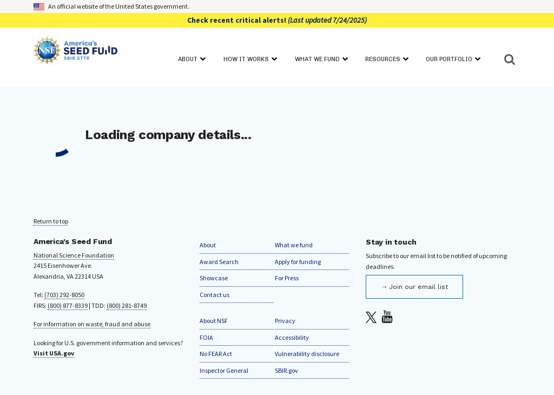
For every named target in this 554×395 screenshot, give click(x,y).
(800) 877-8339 (68, 305)
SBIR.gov (286, 370)
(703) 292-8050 (64, 295)
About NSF (214, 321)
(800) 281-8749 (127, 305)
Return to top (51, 221)
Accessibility (292, 337)
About (208, 245)
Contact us (214, 295)
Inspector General (224, 370)
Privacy (285, 321)
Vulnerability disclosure (307, 354)
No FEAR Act (216, 354)
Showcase (214, 278)
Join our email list (418, 287)
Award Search (219, 262)
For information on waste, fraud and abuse (92, 324)
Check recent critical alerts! (277, 20)
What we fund (294, 245)
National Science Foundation (74, 255)
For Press (287, 278)
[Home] (75, 52)
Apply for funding (298, 262)
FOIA (206, 337)
